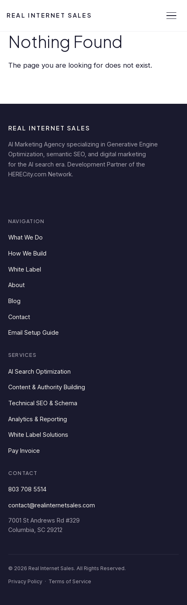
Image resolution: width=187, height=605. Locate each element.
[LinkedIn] (17, 195)
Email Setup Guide (33, 332)
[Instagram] (116, 195)
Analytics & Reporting (37, 419)
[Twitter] (67, 195)
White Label (24, 269)
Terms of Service (69, 581)
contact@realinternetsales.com (51, 505)
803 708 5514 (27, 489)
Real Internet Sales (49, 15)
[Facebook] (42, 195)
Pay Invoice (24, 450)
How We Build (27, 253)
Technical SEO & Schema (42, 403)
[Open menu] (171, 16)
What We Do (25, 237)
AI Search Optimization (39, 371)
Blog (14, 300)
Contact (19, 316)
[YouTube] (91, 195)
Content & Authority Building (46, 387)
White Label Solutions (38, 434)
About (16, 284)
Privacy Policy (25, 581)
